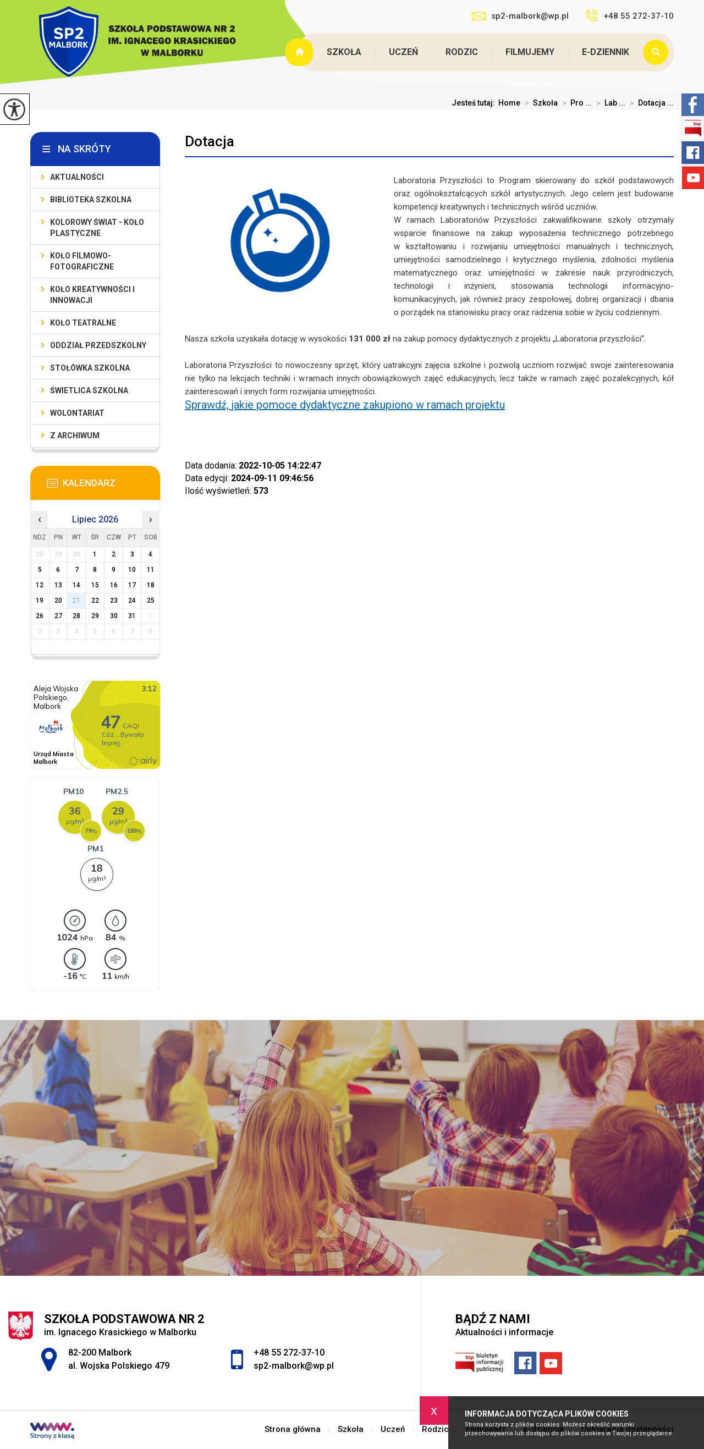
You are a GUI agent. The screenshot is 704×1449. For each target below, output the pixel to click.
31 (132, 616)
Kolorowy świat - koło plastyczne (97, 228)
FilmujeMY (529, 52)
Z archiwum (75, 435)
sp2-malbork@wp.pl (520, 16)
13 (58, 585)
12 (39, 585)
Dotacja (209, 141)
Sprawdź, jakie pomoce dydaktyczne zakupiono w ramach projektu (345, 404)
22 (95, 600)
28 (76, 616)
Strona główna (300, 52)
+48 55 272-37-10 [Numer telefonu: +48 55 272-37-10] (289, 1352)
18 (151, 585)
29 (95, 616)
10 (132, 570)
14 (76, 585)
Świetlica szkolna (89, 390)
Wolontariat (77, 413)
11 (151, 570)
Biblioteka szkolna (90, 199)
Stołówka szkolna (90, 367)
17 (132, 585)
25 (151, 600)
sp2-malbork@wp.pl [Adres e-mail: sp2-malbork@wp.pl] (294, 1365)
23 (114, 600)
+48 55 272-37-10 (629, 15)
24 (132, 600)
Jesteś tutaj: (475, 103)
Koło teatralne (83, 322)
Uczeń (403, 52)
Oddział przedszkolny (98, 345)
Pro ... (575, 103)
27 (58, 616)
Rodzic (462, 52)
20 (58, 600)
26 (39, 616)
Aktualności (77, 177)
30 (114, 616)
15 (95, 585)
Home (509, 103)
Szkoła (344, 52)
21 (76, 600)
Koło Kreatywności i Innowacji (92, 295)
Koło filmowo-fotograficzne (82, 261)
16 (114, 585)
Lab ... (608, 103)
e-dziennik (605, 52)
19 (39, 600)
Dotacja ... (649, 103)
